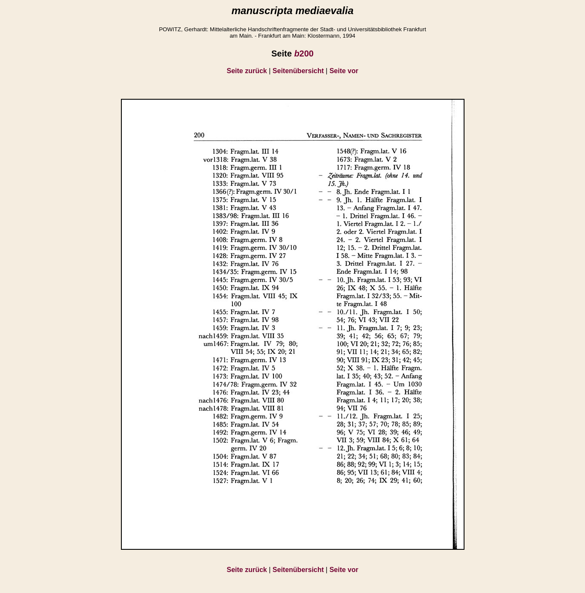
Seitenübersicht (298, 70)
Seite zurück (247, 70)
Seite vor (344, 70)
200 (304, 53)
